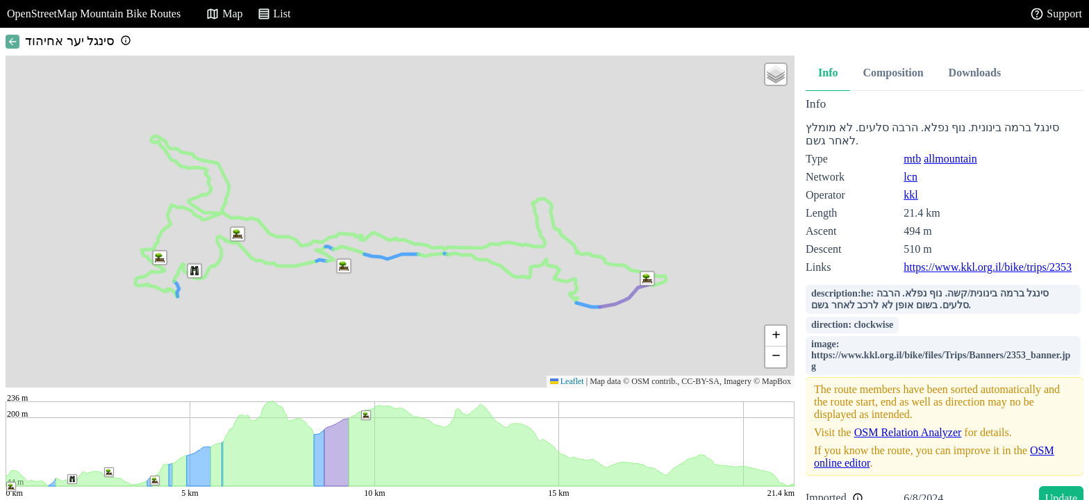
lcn (910, 177)
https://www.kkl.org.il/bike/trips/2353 (988, 267)
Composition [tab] (893, 72)
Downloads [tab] (975, 72)
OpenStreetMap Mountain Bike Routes (94, 13)
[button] (194, 270)
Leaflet (567, 381)
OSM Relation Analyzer (908, 432)
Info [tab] (828, 72)
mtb (912, 159)
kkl (910, 195)
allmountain (950, 159)
